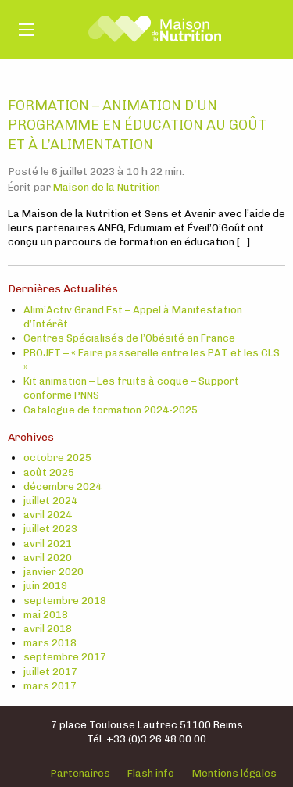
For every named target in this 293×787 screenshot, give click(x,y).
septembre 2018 (64, 600)
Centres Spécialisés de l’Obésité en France (129, 338)
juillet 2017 (50, 672)
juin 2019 (45, 586)
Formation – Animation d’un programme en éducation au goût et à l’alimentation (137, 125)
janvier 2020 (53, 572)
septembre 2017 (64, 657)
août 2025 (48, 472)
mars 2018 (50, 643)
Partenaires (80, 773)
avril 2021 (47, 543)
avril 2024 (47, 514)
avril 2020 (47, 557)
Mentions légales (234, 773)
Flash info (150, 773)
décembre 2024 (62, 486)
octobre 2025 (57, 457)
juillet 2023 (50, 529)
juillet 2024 (50, 500)
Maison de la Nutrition (106, 187)
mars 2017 (50, 686)
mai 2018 (45, 615)
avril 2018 (47, 629)
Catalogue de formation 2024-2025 (110, 410)
